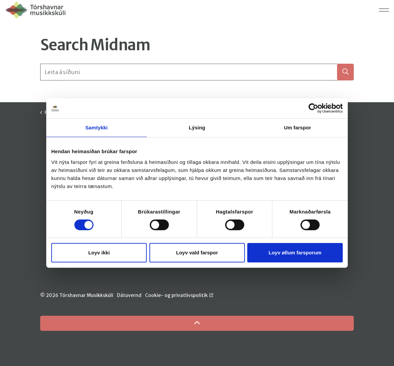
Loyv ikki (99, 252)
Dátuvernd (129, 295)
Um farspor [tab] (297, 127)
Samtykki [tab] (96, 127)
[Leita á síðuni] (197, 72)
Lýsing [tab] (197, 127)
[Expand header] (384, 10)
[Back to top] (197, 323)
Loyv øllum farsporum (295, 252)
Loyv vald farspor (197, 252)
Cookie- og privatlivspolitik (179, 295)
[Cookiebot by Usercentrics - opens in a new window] (313, 108)
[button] (345, 72)
